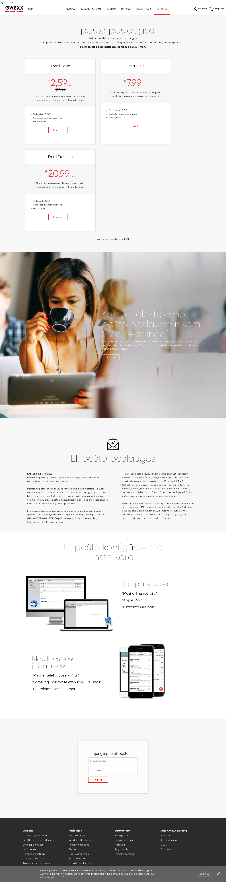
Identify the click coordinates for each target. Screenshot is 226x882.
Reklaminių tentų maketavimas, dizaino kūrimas (107, 859)
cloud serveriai (122, 852)
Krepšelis (217, 9)
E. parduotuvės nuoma (81, 794)
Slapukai (138, 848)
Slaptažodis (95, 688)
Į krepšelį (50, 134)
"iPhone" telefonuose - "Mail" (55, 593)
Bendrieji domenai (33, 762)
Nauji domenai (31, 767)
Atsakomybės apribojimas (96, 848)
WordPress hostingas (80, 757)
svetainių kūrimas (121, 855)
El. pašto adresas (98, 678)
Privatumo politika (121, 848)
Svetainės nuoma (78, 790)
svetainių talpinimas (78, 852)
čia (64, 877)
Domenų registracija (153, 852)
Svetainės (126, 9)
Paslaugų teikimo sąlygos (142, 863)
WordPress (135, 855)
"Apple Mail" (132, 518)
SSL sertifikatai (144, 9)
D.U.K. (163, 762)
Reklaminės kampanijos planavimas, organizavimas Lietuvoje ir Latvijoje (164, 859)
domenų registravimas (47, 852)
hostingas (63, 852)
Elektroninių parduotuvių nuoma (58, 855)
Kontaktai (165, 767)
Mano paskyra (122, 753)
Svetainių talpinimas (91, 9)
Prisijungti (98, 697)
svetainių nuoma (104, 855)
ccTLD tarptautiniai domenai (39, 757)
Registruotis (121, 767)
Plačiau (111, 275)
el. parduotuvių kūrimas (85, 855)
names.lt (198, 855)
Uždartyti (218, 874)
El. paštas (162, 9)
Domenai (70, 9)
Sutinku (204, 873)
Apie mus (165, 753)
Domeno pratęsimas (34, 776)
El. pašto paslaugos (80, 780)
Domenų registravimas (35, 753)
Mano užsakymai (124, 757)
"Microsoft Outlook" (138, 524)
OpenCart (188, 855)
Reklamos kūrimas (51, 859)
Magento (179, 855)
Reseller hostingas (79, 762)
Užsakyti (104, 815)
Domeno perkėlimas (34, 771)
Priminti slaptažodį (125, 771)
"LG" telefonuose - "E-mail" (54, 606)
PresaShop (169, 855)
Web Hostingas (77, 753)
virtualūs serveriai (106, 852)
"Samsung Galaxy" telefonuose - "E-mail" (66, 600)
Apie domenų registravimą (37, 780)
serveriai (93, 852)
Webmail (73, 785)
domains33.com (35, 859)
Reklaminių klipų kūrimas (72, 859)
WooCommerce (156, 855)
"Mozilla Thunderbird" (139, 511)
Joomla (144, 855)
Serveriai (111, 9)
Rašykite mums (168, 757)
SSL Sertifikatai (77, 776)
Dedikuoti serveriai (79, 771)
